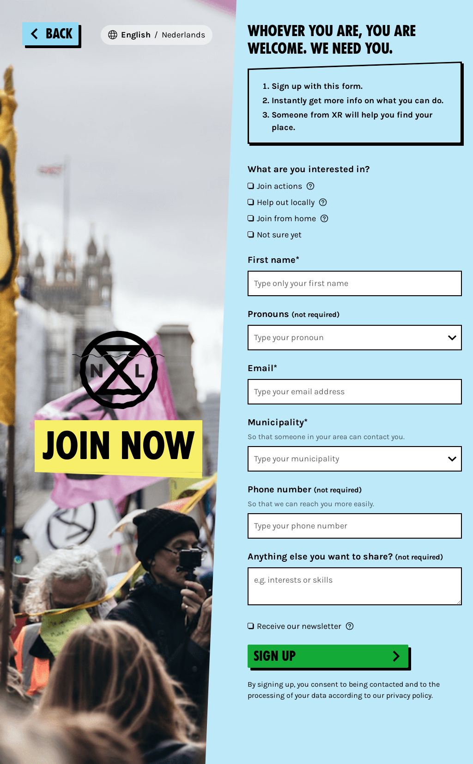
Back (50, 34)
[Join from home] (250, 218)
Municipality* (278, 422)
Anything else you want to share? (345, 556)
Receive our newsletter (299, 626)
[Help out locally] (250, 202)
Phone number (305, 489)
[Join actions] (250, 185)
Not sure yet (279, 235)
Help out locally (286, 202)
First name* (273, 260)
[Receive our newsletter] (250, 625)
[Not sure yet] (250, 234)
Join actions (279, 186)
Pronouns (294, 314)
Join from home (286, 218)
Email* (262, 368)
